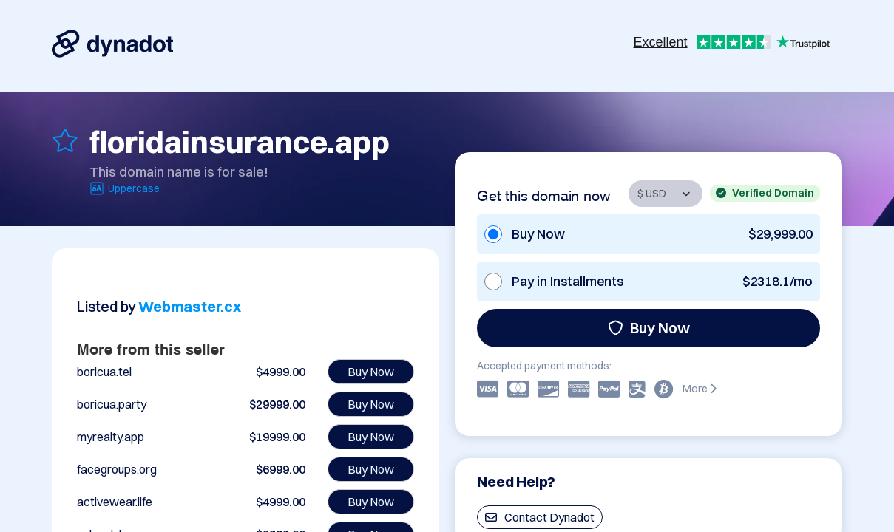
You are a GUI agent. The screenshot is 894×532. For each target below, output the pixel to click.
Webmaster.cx (189, 306)
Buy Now (649, 327)
